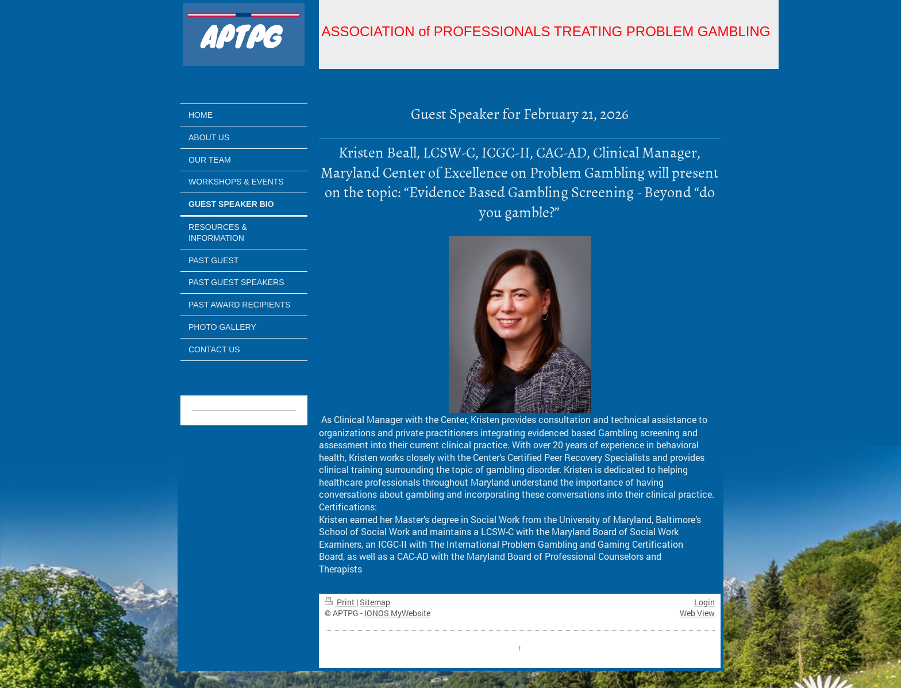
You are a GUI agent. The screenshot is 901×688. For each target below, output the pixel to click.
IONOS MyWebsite (397, 613)
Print (340, 602)
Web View (697, 613)
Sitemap (375, 602)
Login (704, 602)
